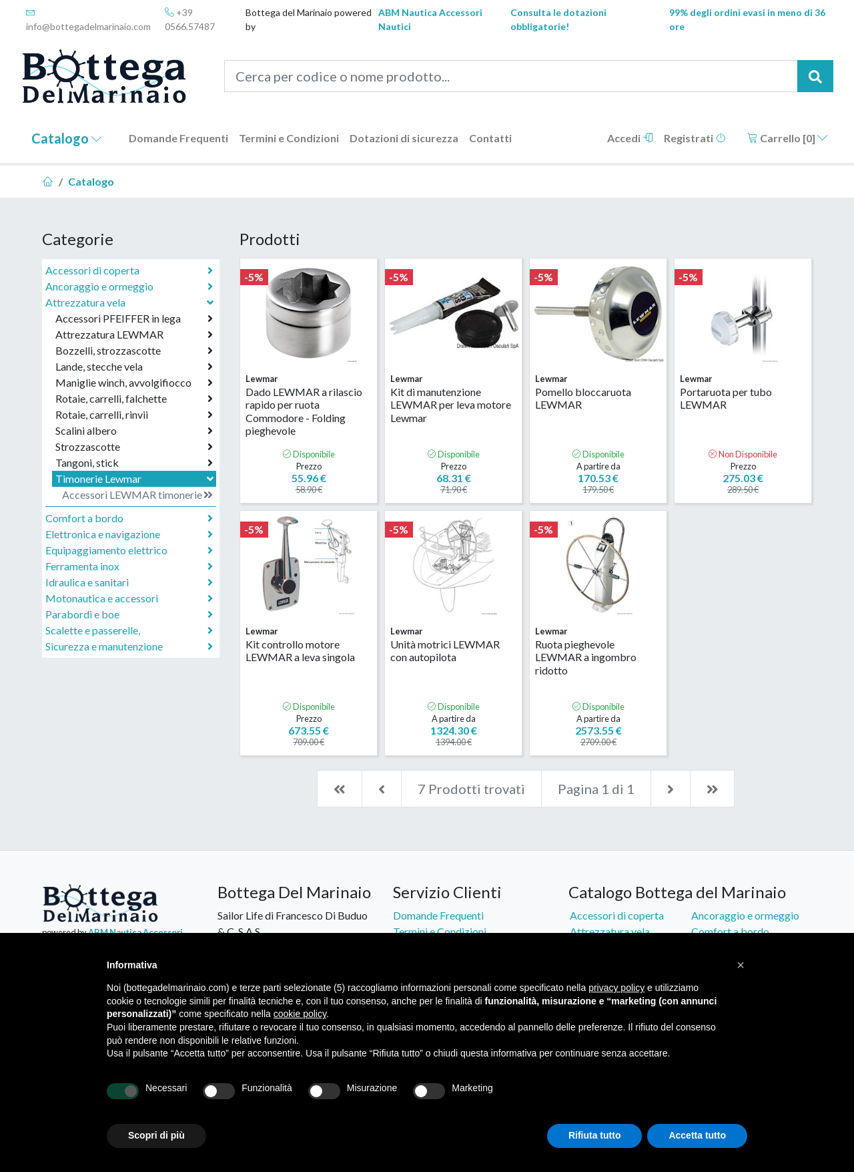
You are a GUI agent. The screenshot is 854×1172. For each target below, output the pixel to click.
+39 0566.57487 (190, 19)
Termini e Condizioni (289, 138)
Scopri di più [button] (156, 1135)
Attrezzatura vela (130, 302)
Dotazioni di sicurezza (404, 138)
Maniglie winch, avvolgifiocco (134, 383)
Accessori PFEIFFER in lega (134, 319)
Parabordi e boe (129, 614)
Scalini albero (134, 431)
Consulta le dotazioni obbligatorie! (558, 19)
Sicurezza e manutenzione (129, 646)
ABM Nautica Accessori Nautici (430, 19)
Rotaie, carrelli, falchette (134, 399)
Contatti (490, 138)
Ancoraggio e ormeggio (129, 286)
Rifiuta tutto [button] (594, 1135)
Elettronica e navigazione (129, 534)
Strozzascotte (134, 447)
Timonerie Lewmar (135, 478)
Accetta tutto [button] (697, 1135)
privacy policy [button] (616, 987)
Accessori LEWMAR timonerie (137, 495)
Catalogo (66, 138)
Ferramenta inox (129, 566)
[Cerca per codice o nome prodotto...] (511, 76)
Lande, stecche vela (134, 367)
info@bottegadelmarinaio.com (88, 19)
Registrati (695, 138)
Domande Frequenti (178, 138)
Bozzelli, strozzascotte (134, 351)
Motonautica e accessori (129, 598)
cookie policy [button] (300, 1013)
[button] (740, 965)
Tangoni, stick (134, 463)
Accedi (630, 138)
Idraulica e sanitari (129, 582)
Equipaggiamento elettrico (129, 550)
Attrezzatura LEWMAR (134, 335)
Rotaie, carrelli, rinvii (134, 415)
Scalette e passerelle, (129, 630)
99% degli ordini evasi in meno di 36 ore (747, 19)
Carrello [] (787, 138)
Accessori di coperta (129, 270)
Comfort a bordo (129, 518)
